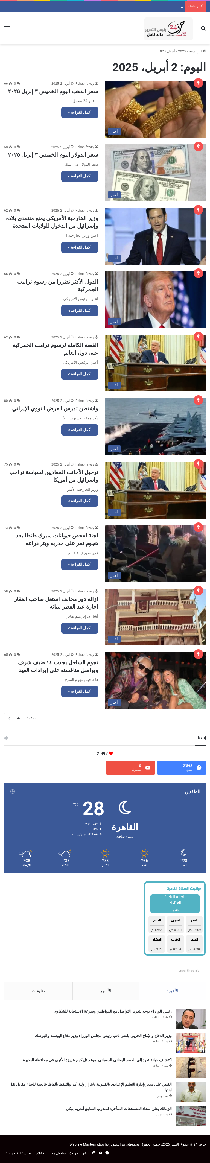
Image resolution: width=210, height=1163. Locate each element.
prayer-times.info (189, 970)
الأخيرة (172, 990)
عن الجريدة (77, 1153)
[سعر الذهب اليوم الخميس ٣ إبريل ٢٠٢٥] (155, 109)
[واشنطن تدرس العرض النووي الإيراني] (155, 426)
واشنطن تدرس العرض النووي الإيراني (55, 408)
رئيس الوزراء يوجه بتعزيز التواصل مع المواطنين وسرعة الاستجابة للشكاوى (113, 1011)
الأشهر (105, 990)
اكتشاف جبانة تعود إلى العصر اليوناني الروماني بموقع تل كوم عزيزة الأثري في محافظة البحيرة (97, 1060)
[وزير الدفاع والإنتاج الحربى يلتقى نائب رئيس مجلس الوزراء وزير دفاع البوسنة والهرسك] (191, 1043)
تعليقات (38, 990)
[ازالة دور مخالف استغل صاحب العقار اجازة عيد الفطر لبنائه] (155, 617)
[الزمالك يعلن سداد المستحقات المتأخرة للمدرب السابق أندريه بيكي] (191, 1116)
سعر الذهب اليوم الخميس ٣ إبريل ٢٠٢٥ (53, 91)
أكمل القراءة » (79, 112)
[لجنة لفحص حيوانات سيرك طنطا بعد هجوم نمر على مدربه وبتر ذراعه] (155, 553)
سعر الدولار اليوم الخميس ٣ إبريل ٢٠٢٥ (53, 154)
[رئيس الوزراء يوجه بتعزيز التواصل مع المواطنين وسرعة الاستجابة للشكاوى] (191, 1019)
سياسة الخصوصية (18, 1153)
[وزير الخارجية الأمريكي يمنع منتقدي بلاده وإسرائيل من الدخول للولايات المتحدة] (155, 236)
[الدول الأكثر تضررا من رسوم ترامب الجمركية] (155, 299)
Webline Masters (82, 1144)
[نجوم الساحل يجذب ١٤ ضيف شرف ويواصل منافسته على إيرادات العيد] (155, 680)
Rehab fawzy (84, 84)
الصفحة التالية (23, 718)
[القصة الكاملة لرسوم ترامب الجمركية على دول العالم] (155, 363)
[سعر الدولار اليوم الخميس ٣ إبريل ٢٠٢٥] (155, 172)
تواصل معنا (57, 1153)
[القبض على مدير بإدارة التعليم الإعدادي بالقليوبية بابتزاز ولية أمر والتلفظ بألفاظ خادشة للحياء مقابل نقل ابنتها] (191, 1092)
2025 (182, 51)
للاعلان (40, 1153)
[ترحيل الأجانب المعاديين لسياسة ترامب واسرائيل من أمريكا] (155, 490)
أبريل (171, 51)
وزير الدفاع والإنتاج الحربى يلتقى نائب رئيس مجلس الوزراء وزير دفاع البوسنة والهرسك (119, 6)
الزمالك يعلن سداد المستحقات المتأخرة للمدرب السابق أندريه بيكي (119, 1108)
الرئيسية (197, 51)
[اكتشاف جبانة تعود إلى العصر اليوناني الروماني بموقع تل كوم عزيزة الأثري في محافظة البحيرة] (191, 1067)
